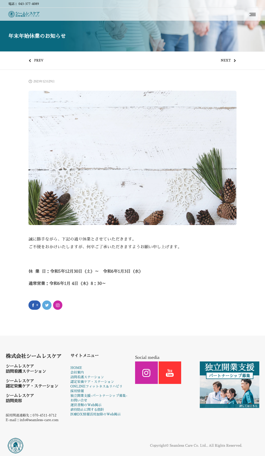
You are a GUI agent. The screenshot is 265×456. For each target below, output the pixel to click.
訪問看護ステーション (87, 377)
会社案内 (77, 372)
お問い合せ (78, 400)
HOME (76, 367)
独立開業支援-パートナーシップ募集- (98, 395)
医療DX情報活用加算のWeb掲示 (95, 414)
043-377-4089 (29, 3)
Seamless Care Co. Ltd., (189, 445)
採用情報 (77, 391)
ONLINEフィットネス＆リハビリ (96, 386)
